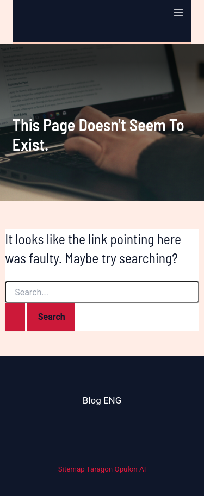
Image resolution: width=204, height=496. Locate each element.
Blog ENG (102, 400)
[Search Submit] (15, 317)
